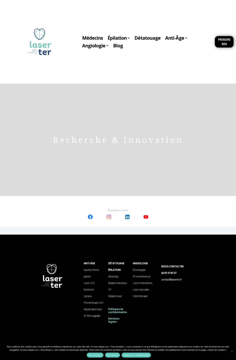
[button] (130, 38)
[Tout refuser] (232, 351)
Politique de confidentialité (136, 355)
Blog (119, 45)
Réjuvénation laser (93, 309)
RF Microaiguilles (92, 316)
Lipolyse (88, 296)
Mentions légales (113, 320)
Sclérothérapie (140, 296)
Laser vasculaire (141, 289)
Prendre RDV (224, 42)
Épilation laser (115, 296)
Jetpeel (87, 276)
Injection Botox (91, 270)
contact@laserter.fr (171, 279)
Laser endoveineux (142, 283)
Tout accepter (95, 355)
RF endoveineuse (141, 276)
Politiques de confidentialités (117, 310)
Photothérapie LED (93, 303)
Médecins (93, 37)
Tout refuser (112, 355)
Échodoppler (139, 270)
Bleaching (113, 276)
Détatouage (149, 37)
